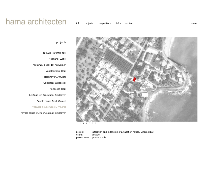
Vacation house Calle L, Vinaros (49, 106)
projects (89, 23)
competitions (104, 23)
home (194, 23)
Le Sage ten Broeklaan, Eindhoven (47, 95)
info (78, 23)
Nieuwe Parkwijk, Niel (54, 52)
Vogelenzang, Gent (56, 71)
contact (129, 23)
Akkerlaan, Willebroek (54, 82)
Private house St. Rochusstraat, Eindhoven (43, 112)
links (118, 23)
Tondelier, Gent (58, 88)
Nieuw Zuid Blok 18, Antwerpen (49, 64)
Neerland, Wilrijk (57, 58)
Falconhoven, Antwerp (54, 76)
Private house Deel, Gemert (51, 101)
